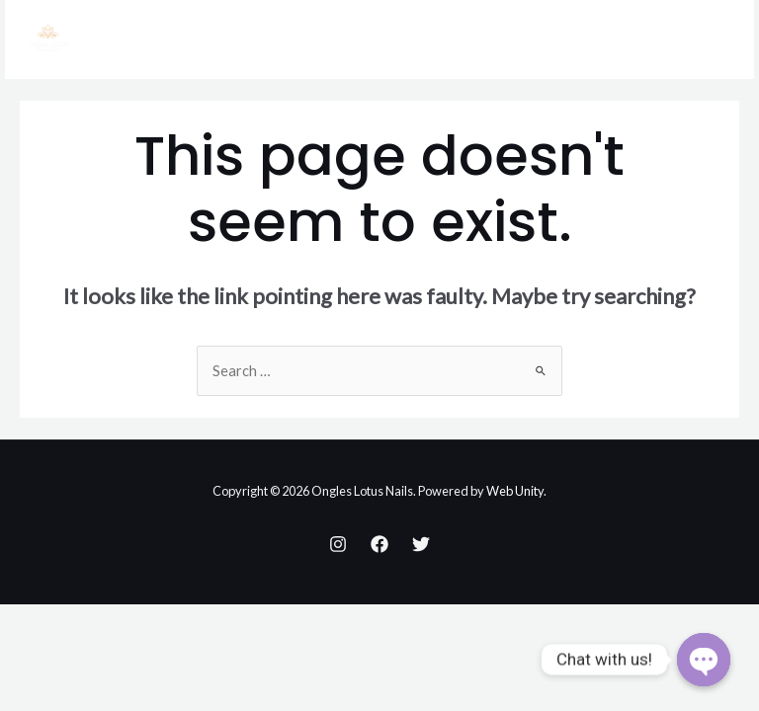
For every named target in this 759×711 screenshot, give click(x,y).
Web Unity (515, 491)
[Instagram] (338, 544)
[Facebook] (379, 544)
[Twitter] (421, 544)
